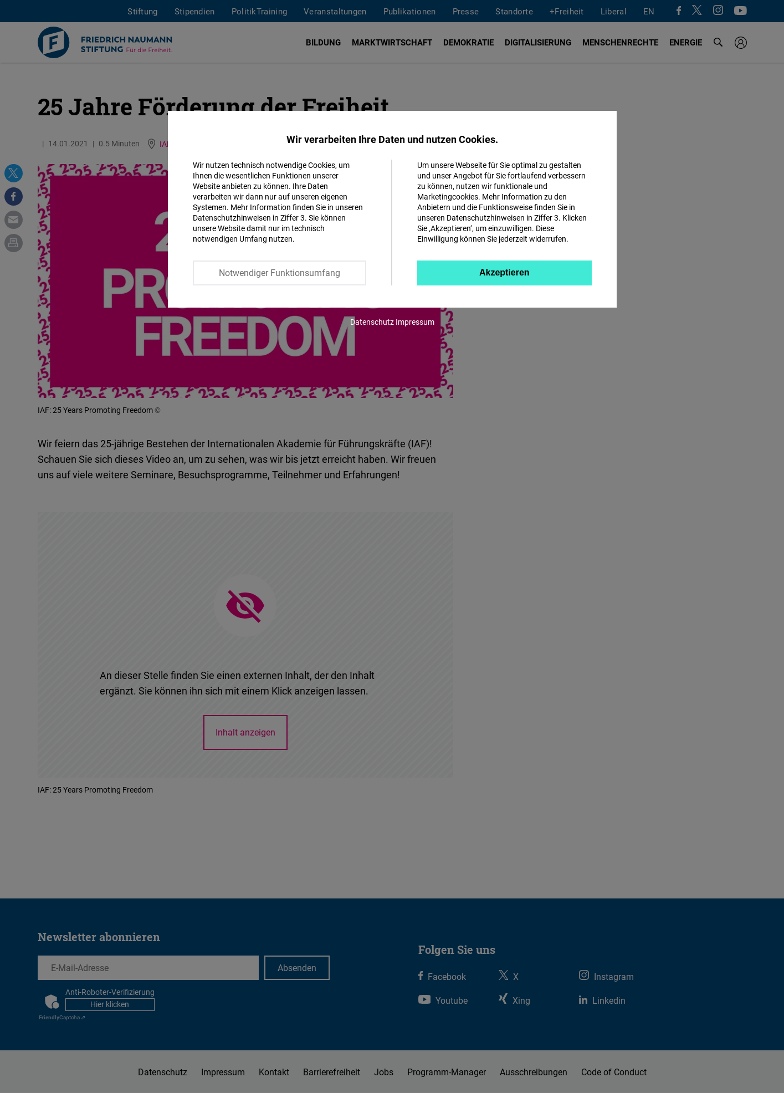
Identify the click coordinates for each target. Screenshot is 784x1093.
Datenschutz (372, 321)
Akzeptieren (504, 272)
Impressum (415, 321)
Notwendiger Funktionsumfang (279, 273)
